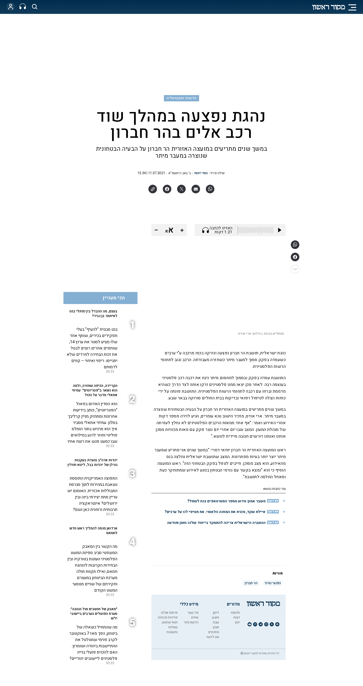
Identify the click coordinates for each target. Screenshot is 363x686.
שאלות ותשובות (172, 630)
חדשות (235, 612)
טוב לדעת (213, 637)
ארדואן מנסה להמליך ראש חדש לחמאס (93, 530)
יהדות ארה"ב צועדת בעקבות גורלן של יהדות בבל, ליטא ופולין (92, 462)
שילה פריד (217, 173)
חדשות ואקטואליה (181, 98)
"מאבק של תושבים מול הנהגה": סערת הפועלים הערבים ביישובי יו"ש (93, 613)
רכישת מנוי (191, 622)
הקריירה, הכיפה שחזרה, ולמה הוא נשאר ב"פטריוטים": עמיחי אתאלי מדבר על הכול (94, 390)
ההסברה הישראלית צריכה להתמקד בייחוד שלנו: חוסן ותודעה (216, 523)
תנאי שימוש (170, 622)
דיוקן (216, 612)
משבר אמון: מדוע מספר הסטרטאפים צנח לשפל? (226, 501)
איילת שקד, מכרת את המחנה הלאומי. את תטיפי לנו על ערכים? (215, 512)
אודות (194, 617)
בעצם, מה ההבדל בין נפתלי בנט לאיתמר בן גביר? (93, 313)
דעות (236, 617)
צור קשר (193, 612)
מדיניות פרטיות (168, 617)
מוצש (215, 617)
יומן (237, 622)
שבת (216, 622)
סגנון (216, 627)
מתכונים (213, 632)
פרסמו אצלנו (169, 612)
